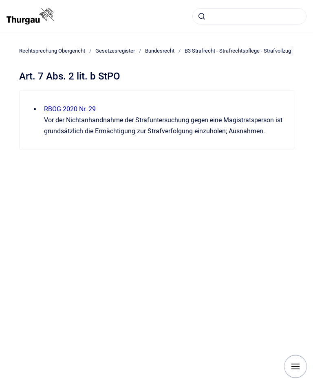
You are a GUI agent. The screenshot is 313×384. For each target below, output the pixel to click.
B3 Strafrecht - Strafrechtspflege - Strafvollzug (238, 51)
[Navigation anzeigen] (295, 366)
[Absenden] (201, 16)
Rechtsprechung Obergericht (52, 51)
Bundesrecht (159, 51)
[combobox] (249, 16)
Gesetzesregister (115, 51)
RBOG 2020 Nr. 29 (70, 109)
